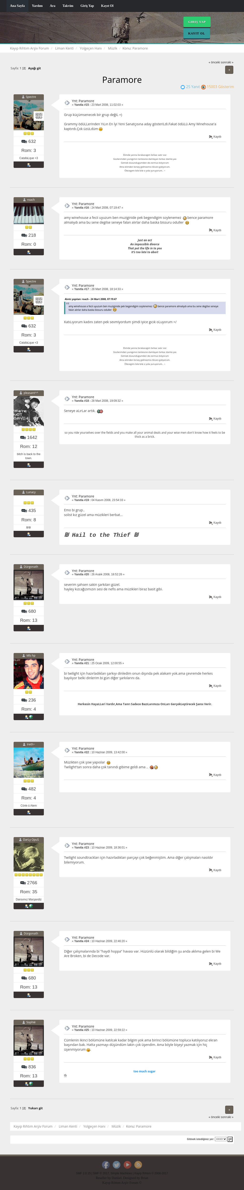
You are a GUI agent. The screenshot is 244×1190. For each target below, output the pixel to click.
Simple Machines (121, 1173)
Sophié (31, 1022)
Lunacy (31, 492)
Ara (52, 6)
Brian (144, 1178)
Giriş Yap (87, 6)
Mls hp (30, 655)
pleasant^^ (31, 393)
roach (31, 200)
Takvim (67, 6)
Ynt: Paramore (83, 101)
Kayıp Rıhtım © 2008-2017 (151, 1173)
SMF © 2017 (101, 1173)
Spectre (31, 97)
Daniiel (117, 1178)
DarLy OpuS (31, 840)
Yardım (37, 6)
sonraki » (227, 62)
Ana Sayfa (17, 6)
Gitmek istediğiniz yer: (200, 1139)
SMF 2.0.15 (83, 1173)
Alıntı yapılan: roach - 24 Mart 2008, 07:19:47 (91, 299)
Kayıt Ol (107, 6)
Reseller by (104, 1178)
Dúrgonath (31, 567)
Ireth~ (31, 744)
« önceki (214, 62)
